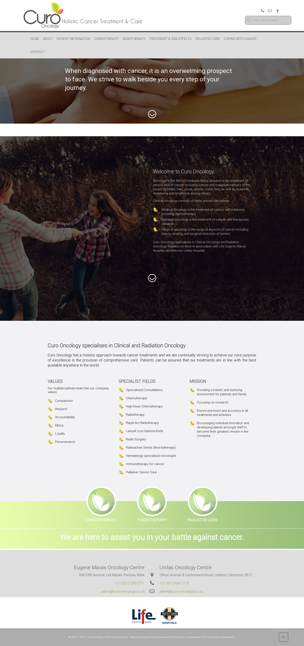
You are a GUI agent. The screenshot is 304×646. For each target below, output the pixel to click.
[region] (152, 83)
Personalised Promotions (169, 637)
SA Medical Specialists (221, 637)
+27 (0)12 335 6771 (129, 583)
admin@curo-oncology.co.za (122, 591)
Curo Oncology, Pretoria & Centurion (107, 637)
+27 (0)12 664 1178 (174, 583)
